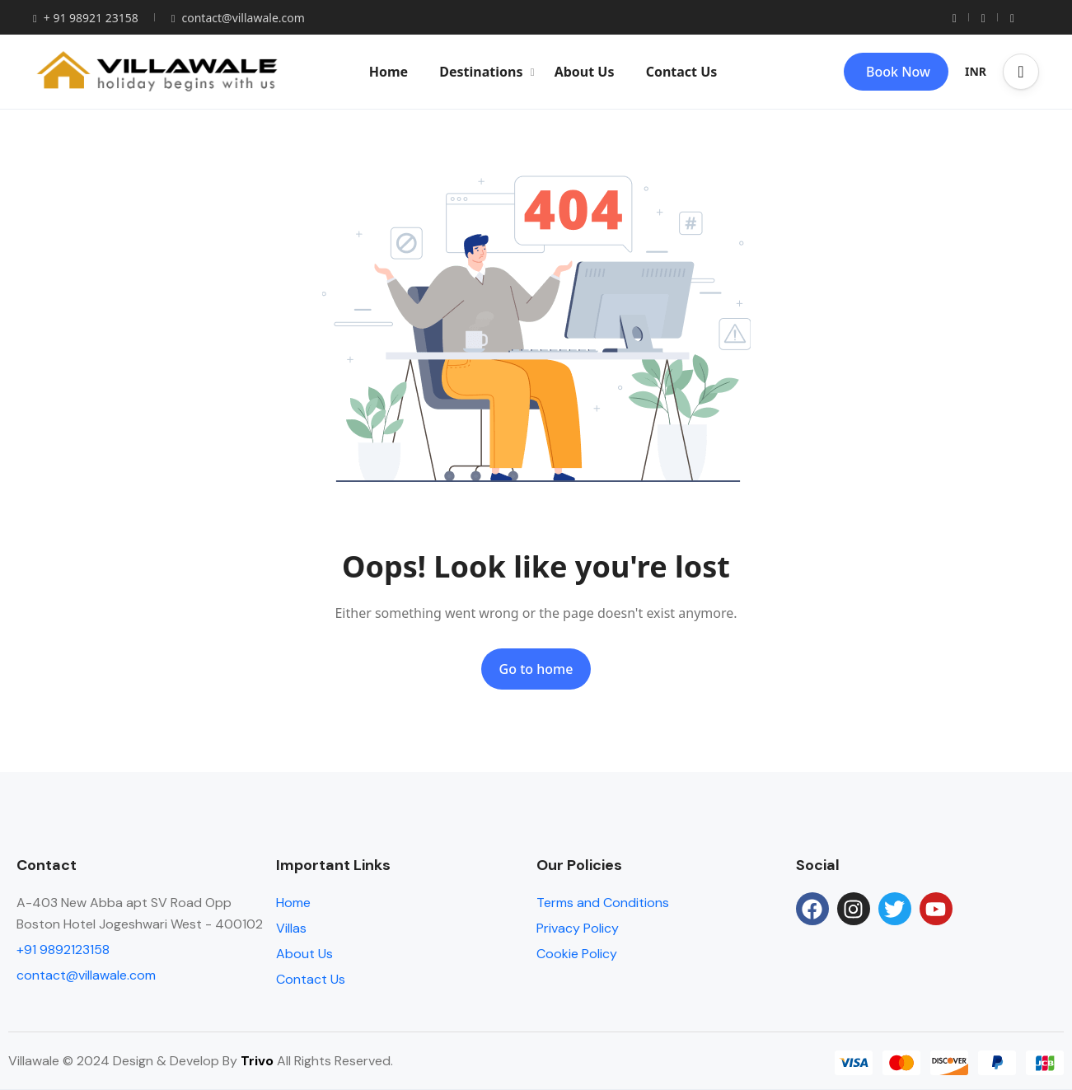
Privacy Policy (577, 928)
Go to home (536, 669)
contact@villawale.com (238, 18)
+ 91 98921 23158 (85, 18)
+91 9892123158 (63, 949)
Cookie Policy (576, 953)
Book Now (898, 72)
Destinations (486, 72)
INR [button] (975, 71)
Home (388, 72)
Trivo (257, 1060)
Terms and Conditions (602, 902)
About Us (585, 72)
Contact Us (682, 72)
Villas (291, 928)
